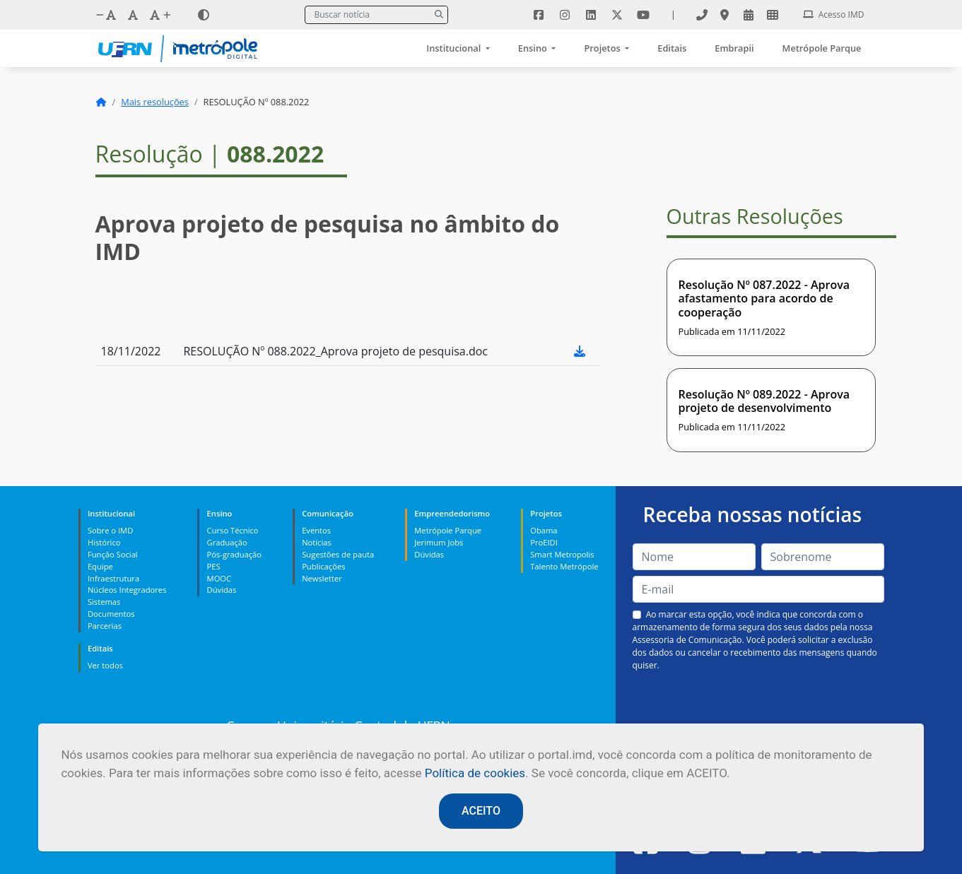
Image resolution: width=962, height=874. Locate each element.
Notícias (317, 542)
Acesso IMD (833, 14)
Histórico (104, 542)
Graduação (227, 542)
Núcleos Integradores (127, 589)
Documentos (111, 613)
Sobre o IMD (110, 530)
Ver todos (105, 665)
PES (214, 566)
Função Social (113, 554)
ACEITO (481, 810)
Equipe (100, 566)
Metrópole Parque (822, 48)
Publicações (323, 566)
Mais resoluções (155, 101)
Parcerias (105, 625)
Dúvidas (222, 589)
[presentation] (758, 705)
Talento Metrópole (564, 566)
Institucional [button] (454, 48)
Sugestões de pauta (338, 554)
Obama (543, 530)
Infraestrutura (113, 578)
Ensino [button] (533, 48)
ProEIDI (544, 542)
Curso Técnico (233, 530)
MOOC (219, 578)
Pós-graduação (234, 554)
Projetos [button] (603, 48)
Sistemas (104, 601)
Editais (671, 48)
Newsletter (322, 578)
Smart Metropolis (562, 554)
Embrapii (734, 48)
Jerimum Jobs (438, 542)
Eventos (316, 530)
